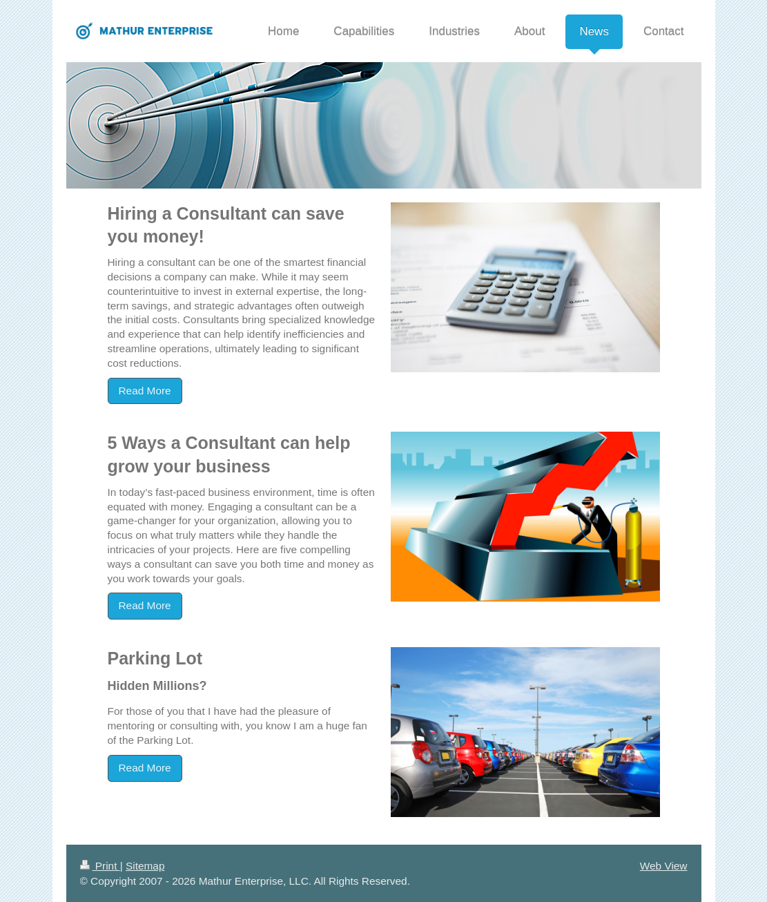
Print (100, 866)
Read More (145, 390)
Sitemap (145, 866)
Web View (664, 866)
